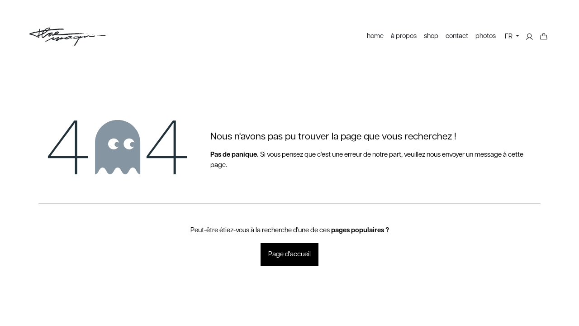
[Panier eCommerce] (543, 36)
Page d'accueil (289, 254)
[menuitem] (375, 36)
